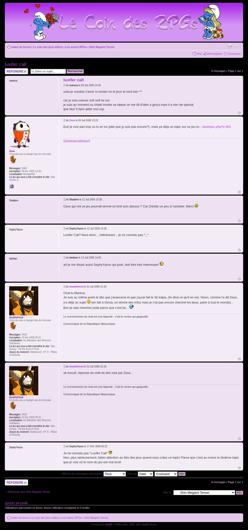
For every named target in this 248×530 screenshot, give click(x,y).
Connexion (234, 53)
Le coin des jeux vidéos (48, 46)
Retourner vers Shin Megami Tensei (29, 491)
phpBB (108, 524)
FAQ (199, 53)
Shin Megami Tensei (101, 46)
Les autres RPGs (76, 46)
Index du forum (21, 46)
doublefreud (76, 286)
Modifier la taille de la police (237, 46)
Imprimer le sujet (229, 46)
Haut (239, 113)
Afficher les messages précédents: (94, 473)
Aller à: (167, 492)
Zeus (72, 120)
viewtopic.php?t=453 (216, 127)
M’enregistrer (215, 53)
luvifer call (15, 64)
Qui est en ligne (16, 503)
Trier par (140, 473)
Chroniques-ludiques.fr (76, 140)
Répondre (16, 71)
